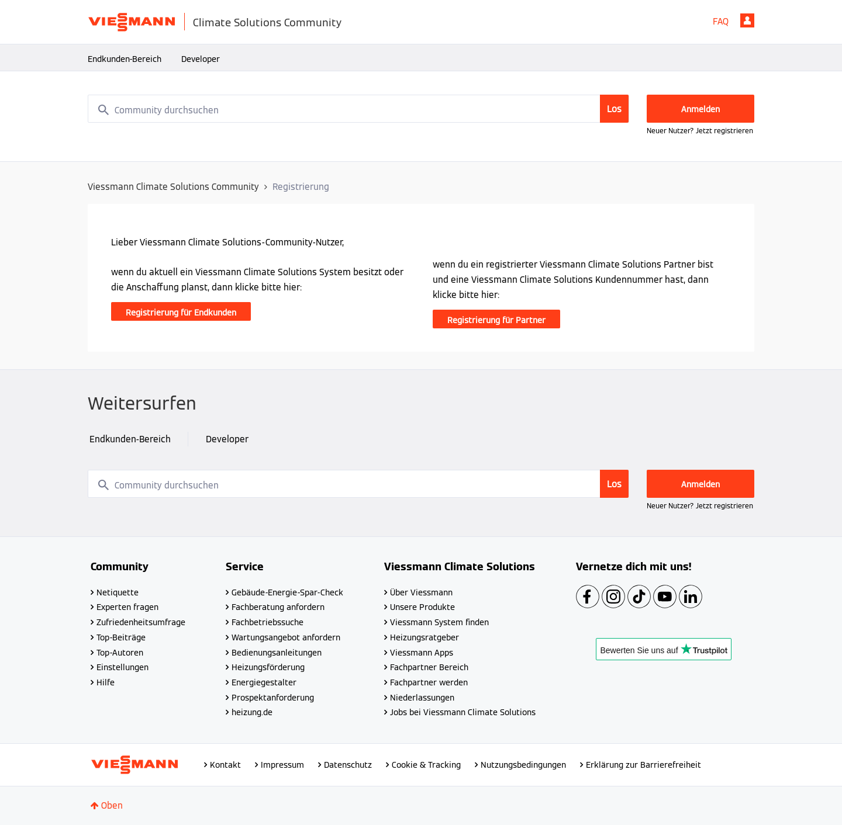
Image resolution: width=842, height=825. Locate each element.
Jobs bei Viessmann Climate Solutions (463, 712)
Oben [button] (112, 805)
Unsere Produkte (422, 607)
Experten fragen (127, 607)
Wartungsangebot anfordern (286, 637)
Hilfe (105, 682)
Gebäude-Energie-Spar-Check (287, 592)
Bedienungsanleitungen (277, 652)
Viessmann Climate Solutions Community (173, 186)
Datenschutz (348, 765)
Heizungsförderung (268, 667)
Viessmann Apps (421, 652)
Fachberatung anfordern (278, 607)
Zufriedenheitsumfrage (140, 622)
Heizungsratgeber (424, 637)
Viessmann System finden (439, 622)
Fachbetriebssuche (267, 622)
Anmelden (747, 20)
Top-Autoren (119, 652)
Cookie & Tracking (426, 765)
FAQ (721, 21)
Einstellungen (122, 667)
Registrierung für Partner (496, 320)
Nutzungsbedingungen (523, 765)
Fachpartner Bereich (429, 667)
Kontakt (225, 765)
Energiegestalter (264, 682)
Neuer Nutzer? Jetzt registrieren (700, 130)
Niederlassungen (422, 697)
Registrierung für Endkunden (181, 312)
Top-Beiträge (121, 637)
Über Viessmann (421, 592)
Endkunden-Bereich (124, 59)
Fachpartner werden (429, 682)
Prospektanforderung (273, 697)
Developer (200, 59)
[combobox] (358, 109)
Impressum (282, 765)
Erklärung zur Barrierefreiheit (643, 765)
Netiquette (117, 592)
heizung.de (252, 712)
